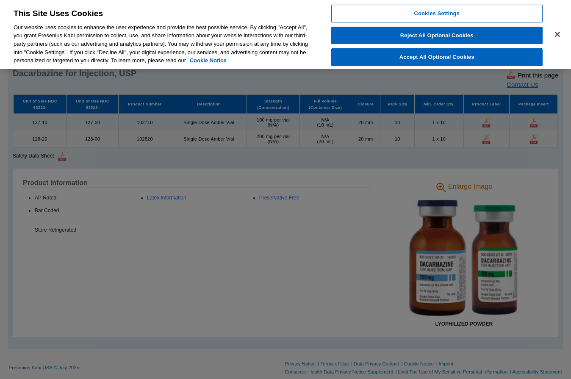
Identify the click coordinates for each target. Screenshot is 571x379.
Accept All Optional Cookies (436, 57)
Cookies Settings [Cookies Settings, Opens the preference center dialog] (437, 13)
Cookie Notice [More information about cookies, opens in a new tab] (208, 60)
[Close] (557, 34)
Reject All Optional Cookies (437, 35)
